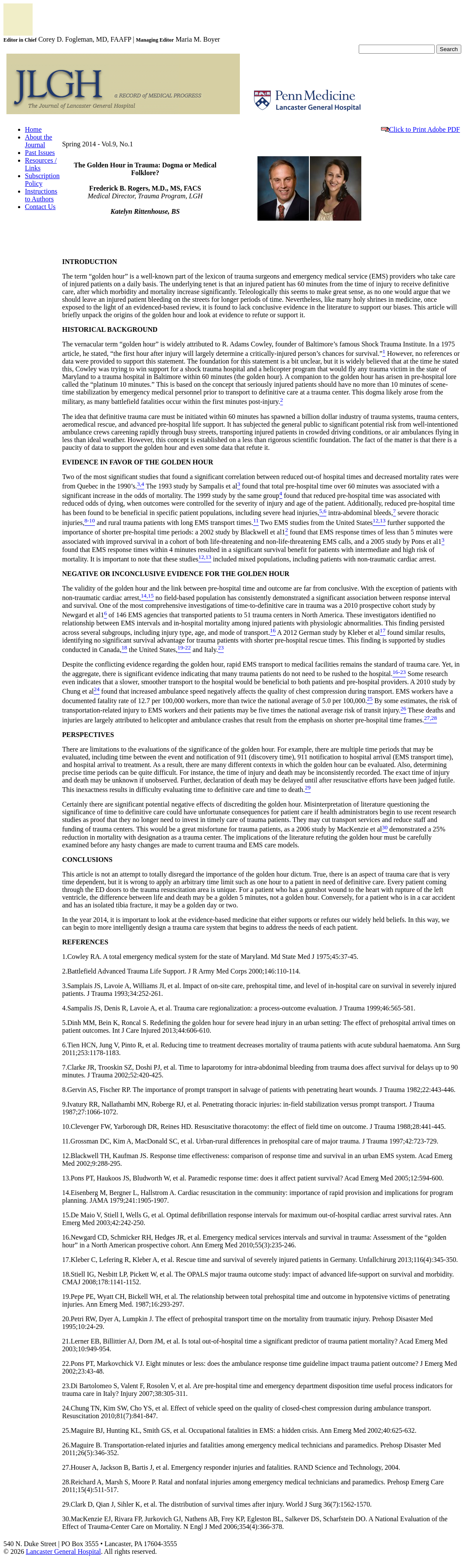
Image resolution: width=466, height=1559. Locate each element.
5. (64, 1022)
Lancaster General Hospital (63, 1551)
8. (64, 1089)
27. (66, 1467)
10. (66, 1126)
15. (66, 1215)
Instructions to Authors (41, 195)
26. (66, 1445)
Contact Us (40, 206)
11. (66, 1141)
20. (66, 1318)
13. (66, 1178)
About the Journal (38, 141)
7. (64, 1067)
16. (66, 1237)
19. (66, 1296)
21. (66, 1341)
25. (66, 1430)
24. (66, 1408)
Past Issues (40, 152)
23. (66, 1385)
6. (64, 1045)
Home (33, 129)
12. (66, 1155)
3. (64, 985)
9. (64, 1104)
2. (64, 971)
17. (66, 1259)
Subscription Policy (42, 179)
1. (64, 956)
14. (66, 1192)
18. (66, 1274)
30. (66, 1519)
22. (66, 1363)
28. (66, 1482)
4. (64, 1008)
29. (66, 1504)
